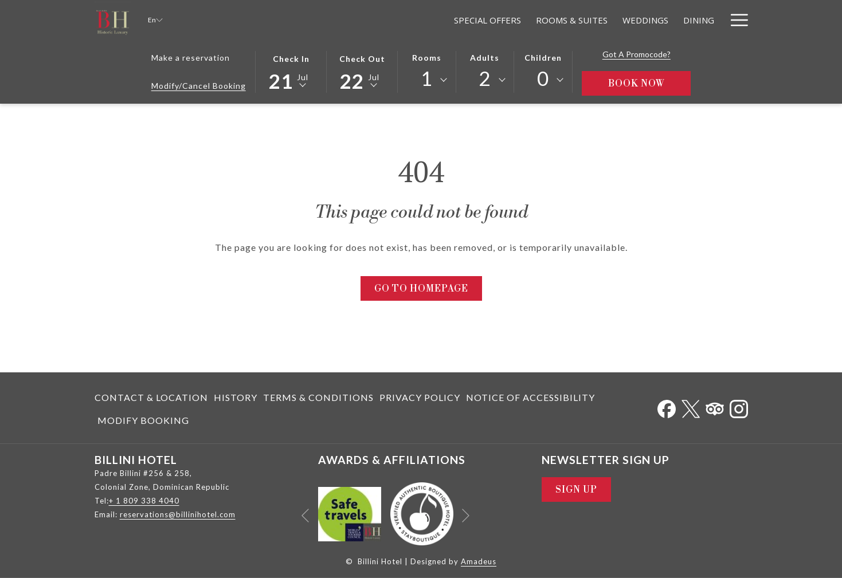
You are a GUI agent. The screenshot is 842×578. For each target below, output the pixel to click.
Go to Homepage (421, 288)
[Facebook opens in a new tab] (666, 406)
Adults (484, 57)
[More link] (735, 20)
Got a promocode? (636, 54)
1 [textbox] (427, 78)
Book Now (649, 83)
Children (543, 57)
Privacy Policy (419, 397)
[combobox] (426, 80)
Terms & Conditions (318, 397)
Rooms (426, 57)
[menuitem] (388, 20)
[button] (291, 71)
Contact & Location (151, 397)
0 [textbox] (543, 78)
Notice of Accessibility (530, 397)
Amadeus (478, 561)
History (235, 397)
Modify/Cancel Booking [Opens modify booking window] (198, 86)
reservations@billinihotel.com (178, 514)
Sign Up (576, 490)
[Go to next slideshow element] (466, 516)
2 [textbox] (485, 78)
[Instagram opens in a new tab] (739, 406)
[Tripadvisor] (715, 406)
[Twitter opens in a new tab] (691, 406)
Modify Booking (143, 420)
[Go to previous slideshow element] (305, 516)
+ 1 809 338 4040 (144, 500)
